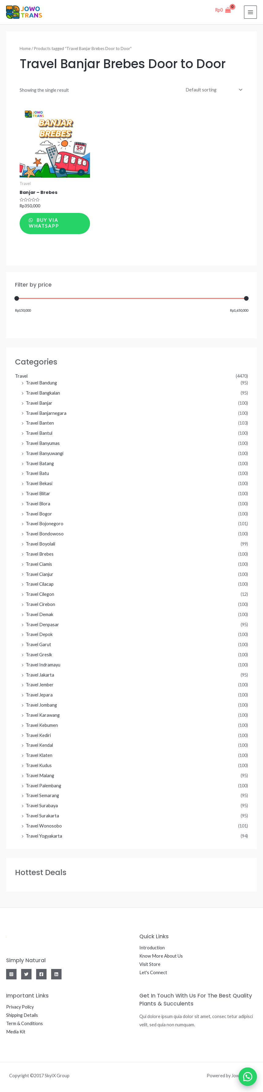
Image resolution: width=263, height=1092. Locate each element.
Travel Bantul (39, 433)
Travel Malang (40, 775)
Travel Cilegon (40, 594)
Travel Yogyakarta (44, 836)
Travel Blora (38, 504)
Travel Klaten (39, 755)
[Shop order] (212, 89)
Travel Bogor (39, 514)
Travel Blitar (38, 493)
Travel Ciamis (39, 564)
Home (25, 48)
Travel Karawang (43, 715)
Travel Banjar (39, 403)
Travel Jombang (41, 705)
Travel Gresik (39, 655)
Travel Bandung (41, 383)
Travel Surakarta (42, 816)
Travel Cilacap (40, 584)
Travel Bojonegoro (44, 524)
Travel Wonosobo (44, 826)
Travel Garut (38, 645)
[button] (248, 1076)
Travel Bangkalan (43, 393)
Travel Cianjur (39, 574)
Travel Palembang (43, 786)
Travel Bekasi (39, 484)
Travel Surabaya (42, 806)
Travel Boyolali (40, 544)
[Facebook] (41, 974)
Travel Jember (40, 685)
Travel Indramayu (43, 665)
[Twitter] (26, 974)
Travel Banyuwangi (44, 453)
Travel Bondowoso (45, 534)
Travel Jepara (39, 695)
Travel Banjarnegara (46, 413)
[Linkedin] (56, 974)
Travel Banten (40, 423)
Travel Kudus (39, 765)
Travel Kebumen (42, 725)
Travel (21, 376)
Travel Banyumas (43, 443)
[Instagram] (11, 974)
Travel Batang (40, 463)
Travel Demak (39, 614)
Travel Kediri (38, 735)
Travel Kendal (39, 745)
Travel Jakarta (40, 675)
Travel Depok (39, 635)
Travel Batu (37, 474)
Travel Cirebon (40, 604)
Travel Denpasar (42, 624)
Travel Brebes (40, 554)
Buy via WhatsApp (44, 223)
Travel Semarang (42, 796)
